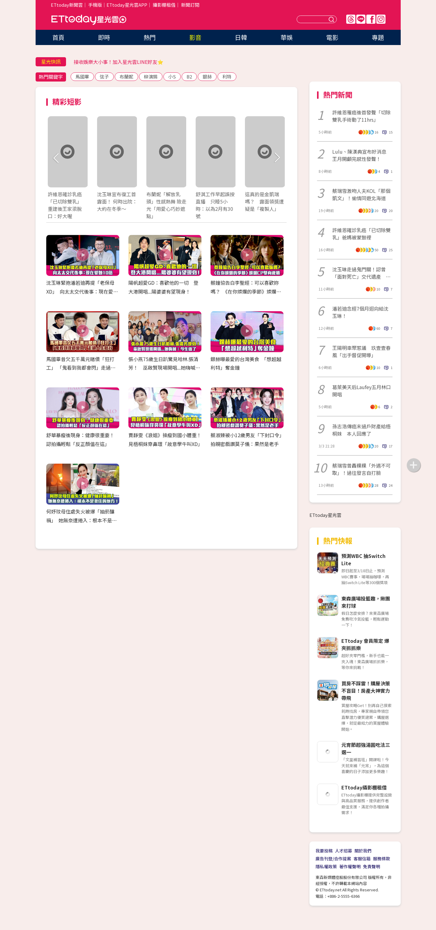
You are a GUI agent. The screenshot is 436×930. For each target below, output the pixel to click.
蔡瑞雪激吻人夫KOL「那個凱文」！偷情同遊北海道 (361, 194)
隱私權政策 (326, 866)
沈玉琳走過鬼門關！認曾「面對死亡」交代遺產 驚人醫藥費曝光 (361, 273)
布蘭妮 (126, 76)
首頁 (58, 37)
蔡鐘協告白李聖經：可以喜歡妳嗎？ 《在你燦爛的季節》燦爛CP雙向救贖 (246, 291)
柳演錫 (151, 76)
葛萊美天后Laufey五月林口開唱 (361, 390)
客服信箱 (362, 858)
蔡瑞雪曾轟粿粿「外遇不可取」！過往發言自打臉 (361, 469)
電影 (332, 37)
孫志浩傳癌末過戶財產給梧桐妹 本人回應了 (361, 430)
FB (370, 19)
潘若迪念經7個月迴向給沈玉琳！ (360, 312)
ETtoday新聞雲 (67, 5)
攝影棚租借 (164, 5)
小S (172, 76)
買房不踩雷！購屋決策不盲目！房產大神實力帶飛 (365, 691)
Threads (350, 19)
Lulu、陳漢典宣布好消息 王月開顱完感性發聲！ (361, 155)
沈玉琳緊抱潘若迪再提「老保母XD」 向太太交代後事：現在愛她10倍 (82, 291)
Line (360, 19)
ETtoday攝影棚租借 (364, 787)
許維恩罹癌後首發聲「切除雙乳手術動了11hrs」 (361, 116)
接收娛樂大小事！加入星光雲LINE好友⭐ (118, 61)
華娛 (287, 37)
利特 (227, 76)
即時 (104, 37)
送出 (332, 19)
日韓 (241, 37)
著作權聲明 (350, 866)
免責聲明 (371, 866)
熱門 (150, 37)
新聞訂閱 (190, 5)
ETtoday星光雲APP (126, 5)
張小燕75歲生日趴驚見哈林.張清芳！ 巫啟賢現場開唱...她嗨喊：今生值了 (164, 367)
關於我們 (362, 851)
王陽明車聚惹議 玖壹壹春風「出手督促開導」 (361, 351)
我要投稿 (324, 851)
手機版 (95, 5)
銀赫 (207, 76)
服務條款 (381, 858)
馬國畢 (82, 76)
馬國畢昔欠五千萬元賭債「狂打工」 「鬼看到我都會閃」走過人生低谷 (81, 367)
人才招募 (343, 851)
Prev (56, 158)
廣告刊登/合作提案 (333, 858)
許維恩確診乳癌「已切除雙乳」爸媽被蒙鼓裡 (361, 233)
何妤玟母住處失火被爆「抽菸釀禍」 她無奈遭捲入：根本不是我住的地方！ (81, 520)
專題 (378, 37)
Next (276, 158)
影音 (195, 37)
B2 (189, 76)
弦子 (104, 76)
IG (380, 19)
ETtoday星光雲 (88, 20)
